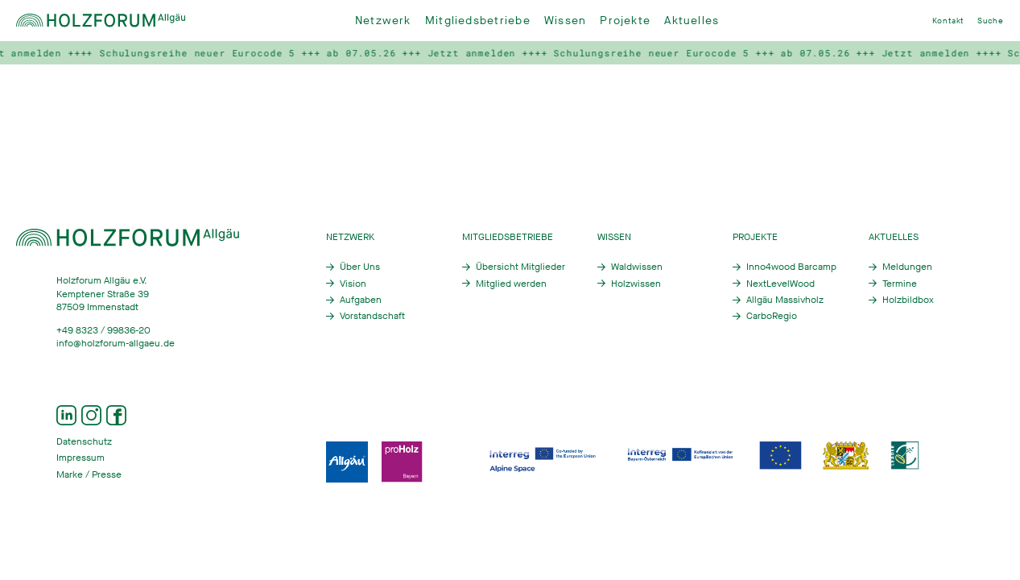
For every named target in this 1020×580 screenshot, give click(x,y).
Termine (899, 283)
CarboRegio (771, 315)
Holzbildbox (908, 299)
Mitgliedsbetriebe (478, 20)
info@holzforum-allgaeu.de (115, 343)
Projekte (625, 20)
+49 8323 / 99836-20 (103, 330)
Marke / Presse (89, 474)
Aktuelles (691, 20)
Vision (353, 283)
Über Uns (360, 266)
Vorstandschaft (372, 315)
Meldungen (907, 266)
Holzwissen (636, 283)
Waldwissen (637, 266)
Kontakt (948, 20)
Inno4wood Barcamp (791, 266)
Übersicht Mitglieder (520, 266)
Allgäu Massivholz (785, 299)
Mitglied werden (511, 283)
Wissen (565, 20)
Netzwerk (383, 20)
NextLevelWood (780, 283)
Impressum (80, 457)
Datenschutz (84, 441)
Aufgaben (361, 299)
